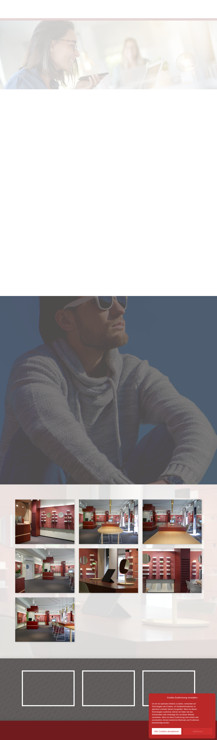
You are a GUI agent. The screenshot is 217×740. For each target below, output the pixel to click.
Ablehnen (197, 731)
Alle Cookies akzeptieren (166, 731)
